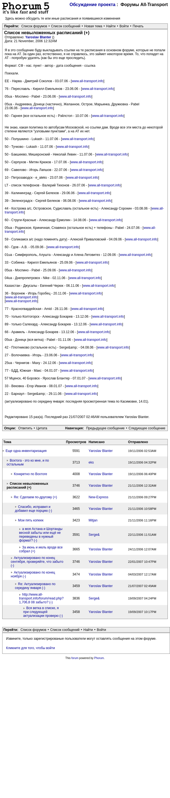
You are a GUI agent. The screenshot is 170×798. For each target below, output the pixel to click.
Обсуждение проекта (92, 4)
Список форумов (34, 26)
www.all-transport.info (87, 81)
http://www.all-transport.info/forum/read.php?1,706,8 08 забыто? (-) (41, 598)
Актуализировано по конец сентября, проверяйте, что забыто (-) (37, 561)
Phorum (99, 658)
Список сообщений (65, 26)
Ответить (25, 428)
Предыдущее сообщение (105, 428)
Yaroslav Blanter (38, 37)
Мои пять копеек (30, 520)
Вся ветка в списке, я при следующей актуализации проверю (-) (43, 612)
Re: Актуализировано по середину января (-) (35, 586)
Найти (111, 26)
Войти (124, 26)
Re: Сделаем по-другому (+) (35, 497)
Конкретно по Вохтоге (30, 474)
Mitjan (93, 520)
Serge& (94, 535)
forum (75, 658)
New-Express (98, 497)
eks (91, 462)
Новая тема (93, 26)
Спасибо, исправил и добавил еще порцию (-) (33, 509)
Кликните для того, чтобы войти (30, 648)
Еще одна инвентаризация (26, 451)
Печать (138, 26)
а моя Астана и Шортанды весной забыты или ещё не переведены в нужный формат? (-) (40, 534)
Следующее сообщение (147, 428)
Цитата (41, 428)
